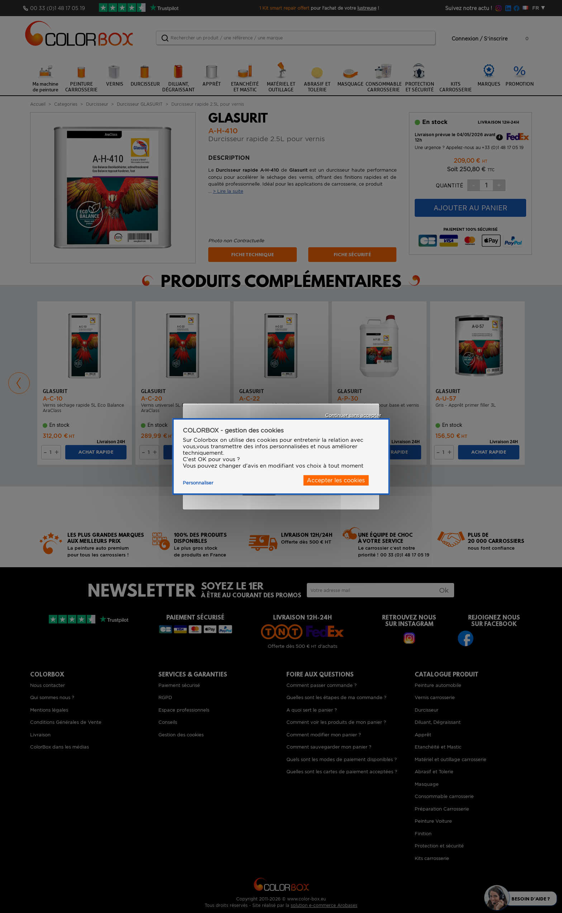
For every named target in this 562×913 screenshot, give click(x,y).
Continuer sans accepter (353, 415)
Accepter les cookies (336, 480)
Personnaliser (198, 483)
